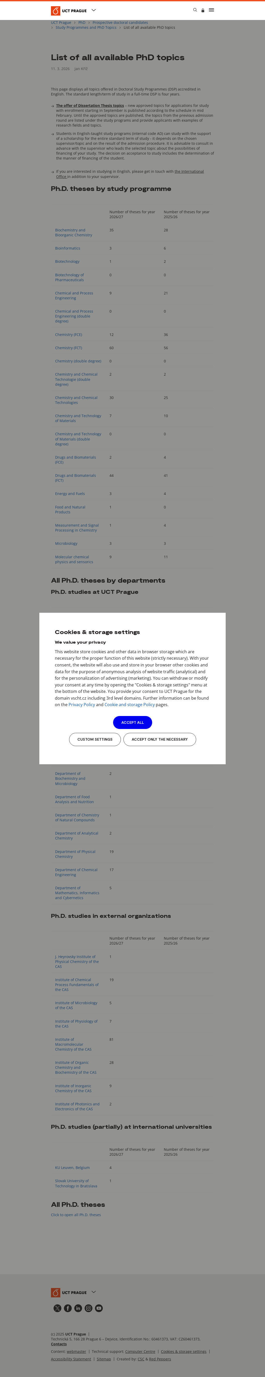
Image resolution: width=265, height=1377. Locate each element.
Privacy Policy (82, 704)
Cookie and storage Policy (130, 704)
